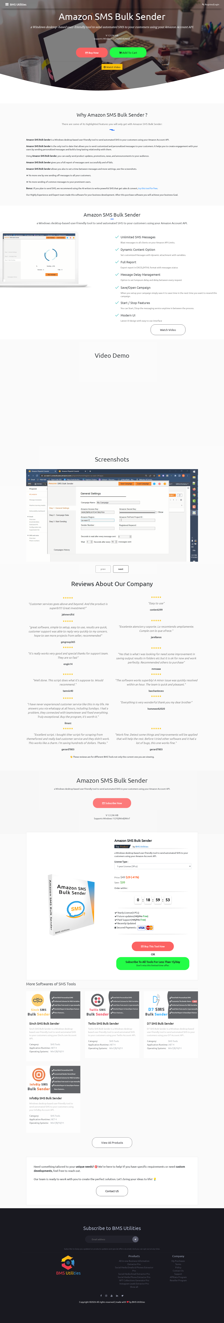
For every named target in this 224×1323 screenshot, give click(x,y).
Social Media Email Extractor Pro (134, 1273)
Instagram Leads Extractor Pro (134, 1283)
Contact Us (178, 1270)
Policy (178, 1267)
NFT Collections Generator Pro (134, 1280)
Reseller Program (178, 1280)
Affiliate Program (178, 1277)
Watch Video (112, 66)
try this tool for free (147, 188)
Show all (134, 1286)
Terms (178, 1264)
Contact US (112, 1191)
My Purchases (178, 1260)
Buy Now (91, 52)
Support (178, 1273)
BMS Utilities (18, 4)
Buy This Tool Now (153, 946)
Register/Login (210, 4)
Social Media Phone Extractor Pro (134, 1277)
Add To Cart (128, 52)
